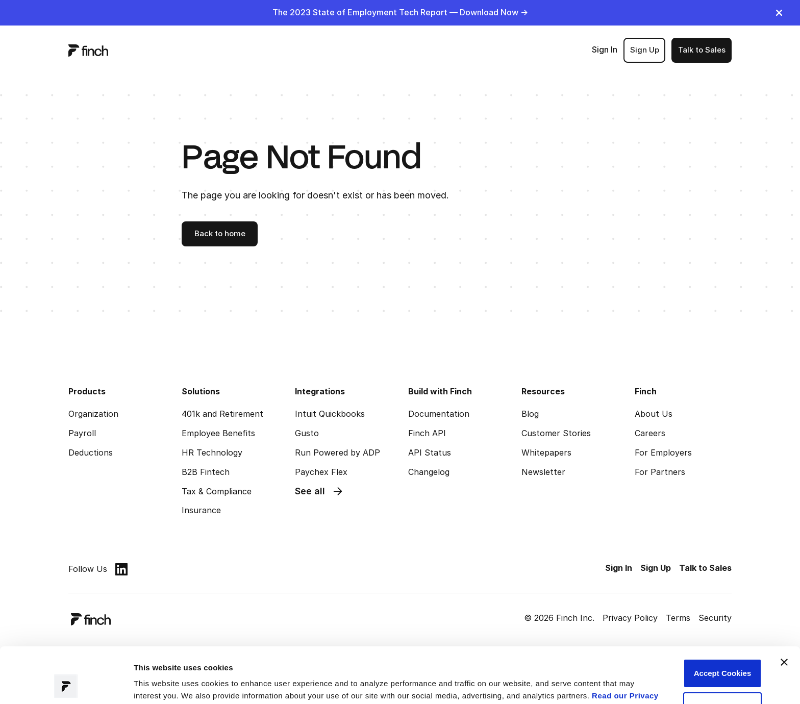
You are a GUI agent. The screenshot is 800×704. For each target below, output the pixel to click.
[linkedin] (121, 569)
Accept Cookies (723, 621)
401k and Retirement (222, 414)
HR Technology (212, 452)
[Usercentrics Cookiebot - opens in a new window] (66, 684)
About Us (653, 414)
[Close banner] (784, 610)
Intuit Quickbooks (330, 414)
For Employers (663, 452)
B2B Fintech (206, 472)
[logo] (88, 50)
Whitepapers (546, 452)
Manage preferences (171, 684)
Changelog (428, 472)
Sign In (604, 49)
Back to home (219, 233)
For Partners (660, 472)
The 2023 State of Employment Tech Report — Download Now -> (400, 12)
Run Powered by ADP (337, 452)
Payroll (82, 433)
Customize (722, 654)
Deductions (90, 452)
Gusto (307, 433)
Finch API (427, 433)
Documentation (438, 414)
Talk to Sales (702, 50)
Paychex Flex (321, 472)
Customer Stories (556, 433)
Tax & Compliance (217, 491)
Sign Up (644, 50)
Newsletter (543, 472)
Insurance (201, 510)
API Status (429, 452)
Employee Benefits (218, 433)
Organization (93, 414)
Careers (650, 433)
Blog (530, 414)
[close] (779, 13)
